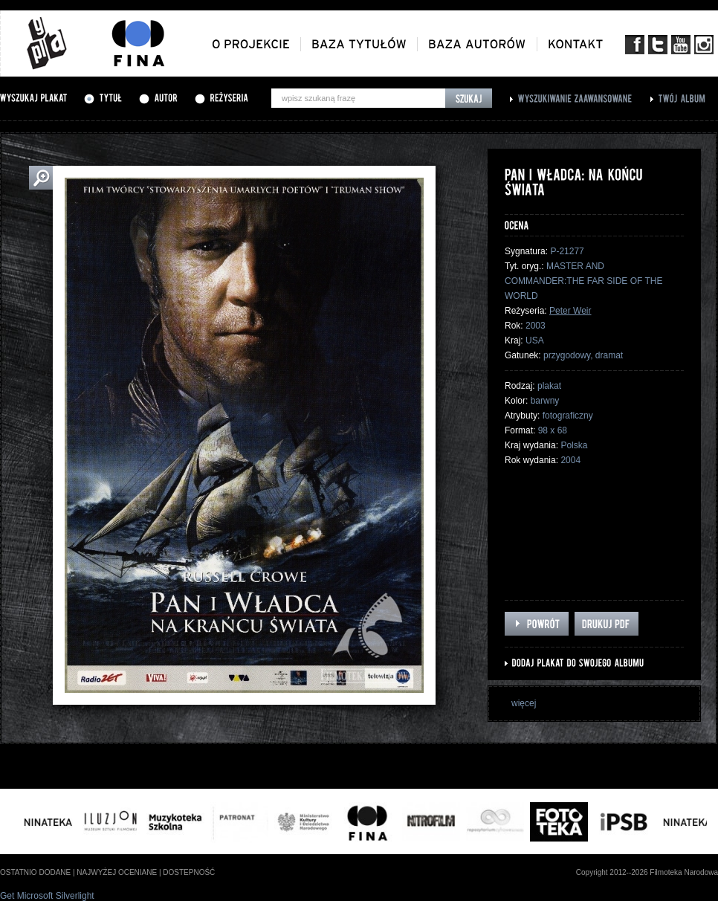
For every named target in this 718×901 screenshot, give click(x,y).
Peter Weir (570, 311)
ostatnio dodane (35, 872)
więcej (523, 703)
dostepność (189, 872)
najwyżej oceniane (117, 872)
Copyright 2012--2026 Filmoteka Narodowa (647, 872)
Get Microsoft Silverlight (47, 896)
